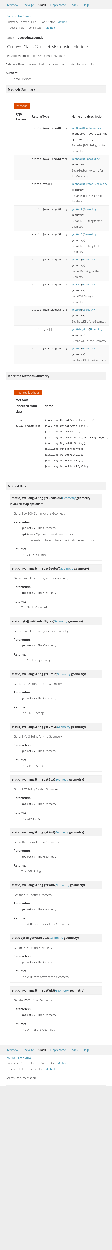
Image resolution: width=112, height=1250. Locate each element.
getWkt (76, 348)
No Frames (24, 16)
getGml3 (76, 234)
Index (74, 5)
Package (28, 5)
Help (86, 5)
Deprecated (58, 5)
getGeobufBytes (82, 184)
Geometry (95, 128)
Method (62, 22)
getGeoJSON (79, 128)
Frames (11, 16)
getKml (76, 285)
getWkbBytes (80, 329)
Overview (12, 5)
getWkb (76, 310)
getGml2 (76, 209)
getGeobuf (78, 159)
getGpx (76, 259)
